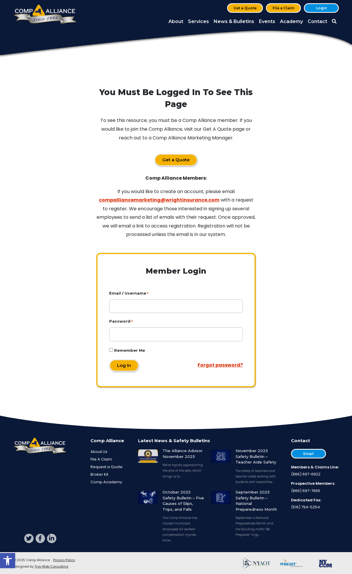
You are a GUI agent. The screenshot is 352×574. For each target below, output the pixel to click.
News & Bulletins (234, 21)
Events (267, 21)
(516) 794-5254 (305, 507)
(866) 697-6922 (305, 474)
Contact (317, 21)
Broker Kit (99, 474)
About (175, 21)
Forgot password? (220, 365)
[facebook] (40, 538)
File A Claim (101, 459)
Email (308, 454)
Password (119, 321)
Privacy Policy (64, 560)
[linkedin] (51, 538)
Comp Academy (106, 482)
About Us (98, 451)
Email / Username (127, 293)
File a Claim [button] (283, 8)
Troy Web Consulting (51, 566)
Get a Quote (245, 8)
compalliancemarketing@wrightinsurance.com (159, 200)
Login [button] (321, 8)
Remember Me (127, 350)
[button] (7, 560)
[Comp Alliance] (45, 15)
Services (198, 21)
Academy (291, 21)
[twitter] (29, 538)
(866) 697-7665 (305, 491)
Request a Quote (106, 467)
